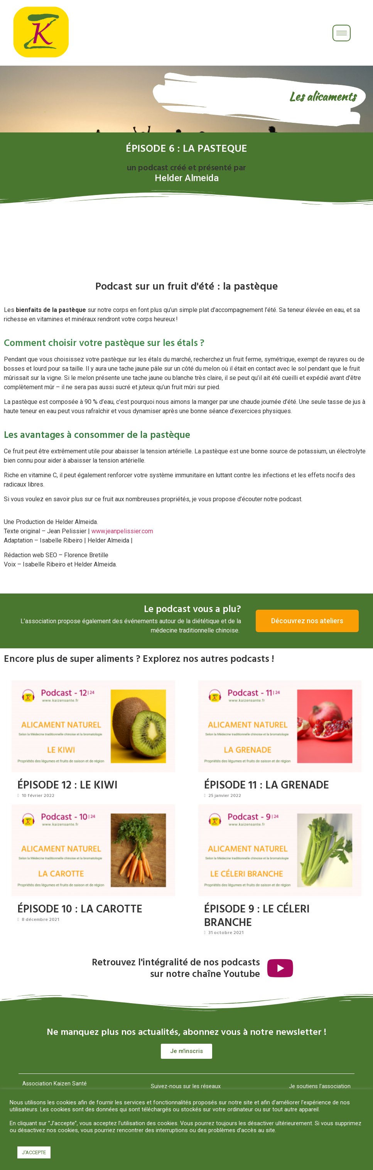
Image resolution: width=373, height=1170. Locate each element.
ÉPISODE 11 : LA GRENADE (266, 784)
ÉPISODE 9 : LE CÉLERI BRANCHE (257, 915)
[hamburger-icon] (341, 33)
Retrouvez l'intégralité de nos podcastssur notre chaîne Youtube (175, 967)
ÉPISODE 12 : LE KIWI (67, 784)
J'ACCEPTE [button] (34, 1152)
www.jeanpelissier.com (122, 531)
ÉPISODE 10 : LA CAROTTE (79, 908)
